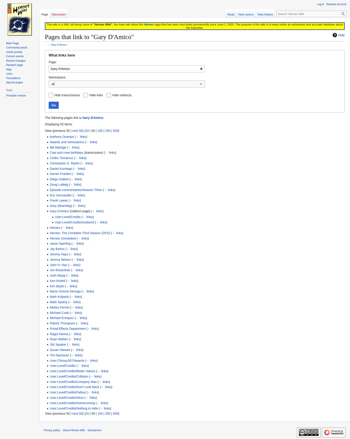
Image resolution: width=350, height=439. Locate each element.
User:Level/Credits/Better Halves (72, 371)
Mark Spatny (58, 302)
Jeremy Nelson (60, 259)
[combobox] (127, 68)
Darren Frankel (60, 174)
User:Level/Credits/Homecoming (72, 403)
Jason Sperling (60, 243)
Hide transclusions (67, 95)
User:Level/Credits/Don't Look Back (74, 387)
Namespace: (57, 77)
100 (100, 130)
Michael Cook (59, 313)
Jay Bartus (57, 249)
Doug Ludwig (59, 184)
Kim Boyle (57, 286)
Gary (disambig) (61, 206)
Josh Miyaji (57, 275)
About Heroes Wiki (74, 430)
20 (87, 130)
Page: (53, 62)
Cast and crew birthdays (66, 152)
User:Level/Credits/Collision (69, 376)
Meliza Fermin (59, 307)
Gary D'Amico (59, 44)
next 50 (77, 130)
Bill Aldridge (58, 147)
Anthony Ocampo (62, 137)
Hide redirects (121, 95)
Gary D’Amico (59, 211)
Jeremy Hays (59, 254)
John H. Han (58, 265)
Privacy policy (52, 430)
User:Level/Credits (68, 217)
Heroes (149, 24)
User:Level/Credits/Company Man (73, 382)
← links (81, 137)
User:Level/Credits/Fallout (68, 392)
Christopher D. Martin (64, 163)
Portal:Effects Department (67, 328)
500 (115, 130)
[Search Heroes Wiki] (311, 14)
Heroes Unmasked (63, 238)
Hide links (96, 95)
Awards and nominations (67, 142)
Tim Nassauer (59, 355)
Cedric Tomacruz (61, 158)
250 (107, 130)
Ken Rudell (57, 281)
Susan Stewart (60, 350)
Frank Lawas (59, 200)
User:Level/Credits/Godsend (74, 222)
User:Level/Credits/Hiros (67, 397)
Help (338, 35)
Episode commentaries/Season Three (76, 190)
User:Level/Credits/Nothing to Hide (74, 408)
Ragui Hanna (59, 334)
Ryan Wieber (59, 339)
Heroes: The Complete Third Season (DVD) (80, 233)
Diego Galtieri (59, 179)
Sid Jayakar (58, 344)
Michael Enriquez (62, 318)
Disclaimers (95, 430)
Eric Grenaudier (61, 195)
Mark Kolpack (59, 296)
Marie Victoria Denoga (65, 291)
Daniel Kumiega (61, 168)
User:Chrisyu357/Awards (67, 360)
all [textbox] (53, 84)
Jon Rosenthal (60, 270)
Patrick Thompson (62, 323)
